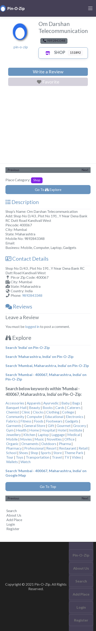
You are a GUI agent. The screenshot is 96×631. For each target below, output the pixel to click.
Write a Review (48, 71)
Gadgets (71, 421)
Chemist (12, 412)
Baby (65, 403)
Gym (10, 430)
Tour (9, 457)
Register (12, 529)
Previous (13, 170)
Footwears (54, 421)
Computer (35, 416)
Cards (60, 407)
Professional (34, 448)
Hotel (62, 430)
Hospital (48, 430)
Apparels (34, 403)
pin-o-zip (21, 47)
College (68, 412)
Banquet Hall (16, 407)
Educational (54, 416)
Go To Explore (48, 189)
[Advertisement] (48, 125)
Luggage (58, 434)
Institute (75, 430)
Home (34, 430)
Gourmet (64, 425)
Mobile (12, 439)
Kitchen (29, 434)
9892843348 (32, 295)
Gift (51, 425)
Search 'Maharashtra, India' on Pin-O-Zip (39, 356)
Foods (38, 421)
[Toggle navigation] (90, 8)
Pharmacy (14, 448)
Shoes (23, 452)
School (11, 452)
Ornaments (30, 443)
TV (66, 457)
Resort (51, 448)
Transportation (37, 457)
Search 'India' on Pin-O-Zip (27, 347)
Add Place (14, 519)
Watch (25, 461)
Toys (19, 457)
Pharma (65, 443)
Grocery (79, 425)
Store (57, 452)
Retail (83, 448)
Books (48, 407)
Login (10, 524)
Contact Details (26, 258)
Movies (26, 439)
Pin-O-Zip (81, 555)
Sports (46, 452)
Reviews (18, 306)
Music (39, 439)
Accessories (14, 403)
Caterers (74, 407)
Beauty (34, 407)
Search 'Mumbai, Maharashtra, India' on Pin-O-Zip (47, 365)
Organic (12, 443)
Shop (54, 52)
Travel (57, 457)
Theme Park (73, 452)
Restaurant (67, 448)
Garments (14, 425)
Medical (73, 434)
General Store (34, 425)
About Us (13, 515)
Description (22, 202)
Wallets (12, 461)
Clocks (38, 412)
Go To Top (48, 486)
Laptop (43, 434)
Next (85, 170)
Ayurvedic (51, 403)
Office (69, 439)
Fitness (25, 421)
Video (76, 457)
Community (15, 416)
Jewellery (13, 434)
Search (11, 510)
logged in (32, 326)
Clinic (26, 412)
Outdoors (48, 443)
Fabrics (12, 421)
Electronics (74, 416)
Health (21, 430)
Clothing (53, 412)
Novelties (54, 439)
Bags (76, 403)
